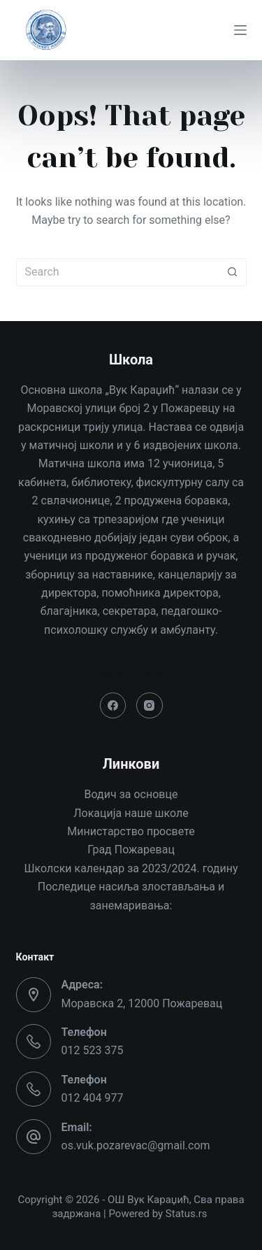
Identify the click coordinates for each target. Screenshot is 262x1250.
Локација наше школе (131, 813)
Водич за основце (131, 794)
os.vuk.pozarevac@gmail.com (135, 1145)
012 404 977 (92, 1098)
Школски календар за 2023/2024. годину (131, 868)
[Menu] (240, 30)
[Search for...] (117, 272)
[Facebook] (113, 706)
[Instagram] (149, 706)
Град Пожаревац (131, 849)
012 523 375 (92, 1050)
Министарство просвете (130, 831)
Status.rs (187, 1213)
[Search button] (233, 272)
